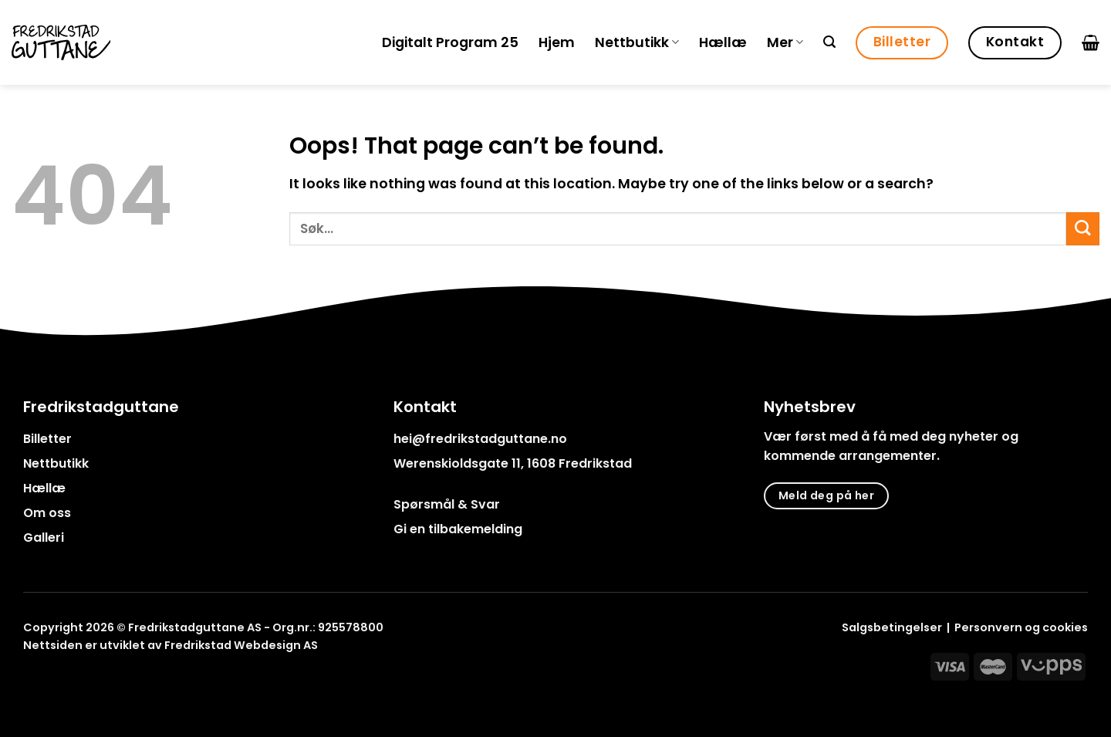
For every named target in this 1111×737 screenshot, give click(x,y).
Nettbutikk (637, 42)
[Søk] (829, 42)
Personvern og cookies (1021, 627)
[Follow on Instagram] (52, 680)
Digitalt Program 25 (450, 42)
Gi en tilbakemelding (457, 529)
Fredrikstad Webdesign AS (241, 645)
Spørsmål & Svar (446, 504)
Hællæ (723, 42)
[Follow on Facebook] (32, 680)
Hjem (557, 42)
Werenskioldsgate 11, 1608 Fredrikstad (512, 463)
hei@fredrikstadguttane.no (480, 439)
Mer (785, 42)
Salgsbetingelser (892, 627)
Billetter (47, 439)
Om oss (47, 513)
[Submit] (1082, 228)
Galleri (43, 537)
